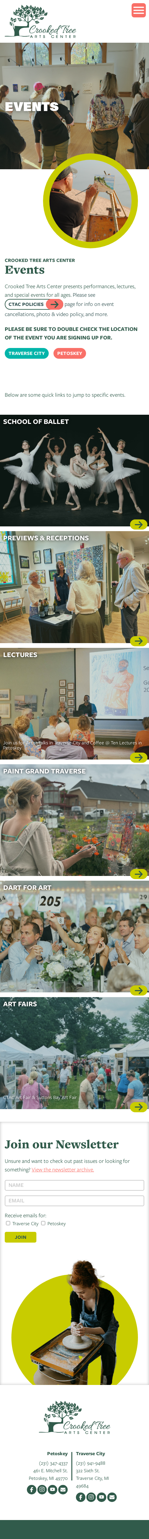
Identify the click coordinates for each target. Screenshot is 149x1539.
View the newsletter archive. (63, 1169)
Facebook (31, 1489)
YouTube (52, 1489)
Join (20, 1237)
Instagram (42, 1489)
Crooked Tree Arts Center (40, 21)
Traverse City (27, 353)
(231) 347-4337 (53, 1463)
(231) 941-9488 (90, 1463)
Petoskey (69, 353)
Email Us (63, 1489)
